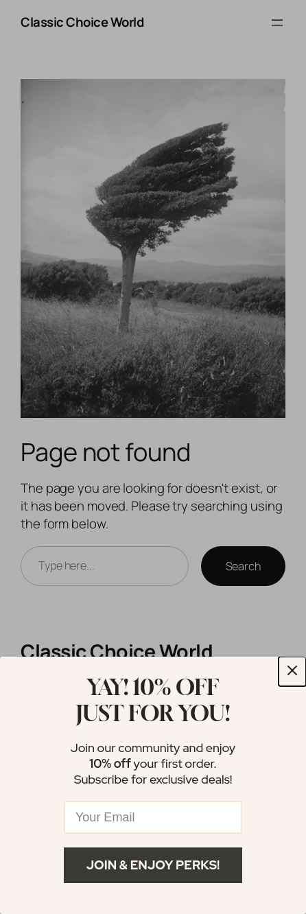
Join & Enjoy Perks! (153, 865)
